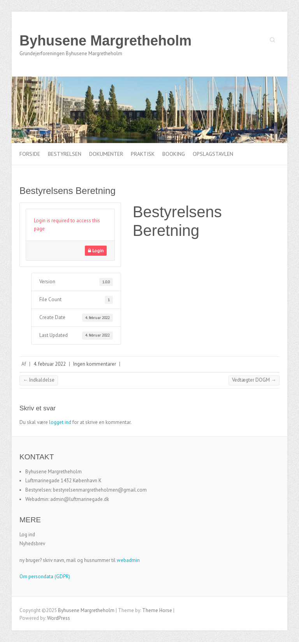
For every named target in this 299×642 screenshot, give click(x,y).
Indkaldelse (39, 380)
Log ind (27, 534)
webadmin (128, 560)
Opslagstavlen (213, 153)
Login (96, 250)
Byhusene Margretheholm (105, 41)
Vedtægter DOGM (254, 380)
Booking (173, 153)
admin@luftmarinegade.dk (79, 499)
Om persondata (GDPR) (44, 576)
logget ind (60, 422)
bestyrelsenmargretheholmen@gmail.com (100, 490)
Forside (29, 153)
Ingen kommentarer (94, 364)
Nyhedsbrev (32, 543)
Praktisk (143, 153)
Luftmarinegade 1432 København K (63, 480)
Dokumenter (106, 153)
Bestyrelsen (64, 153)
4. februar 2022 (49, 364)
